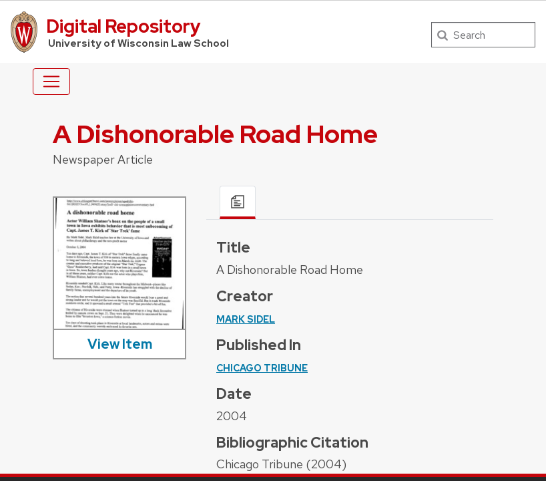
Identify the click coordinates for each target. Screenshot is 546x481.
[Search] (483, 34)
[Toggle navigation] (51, 81)
